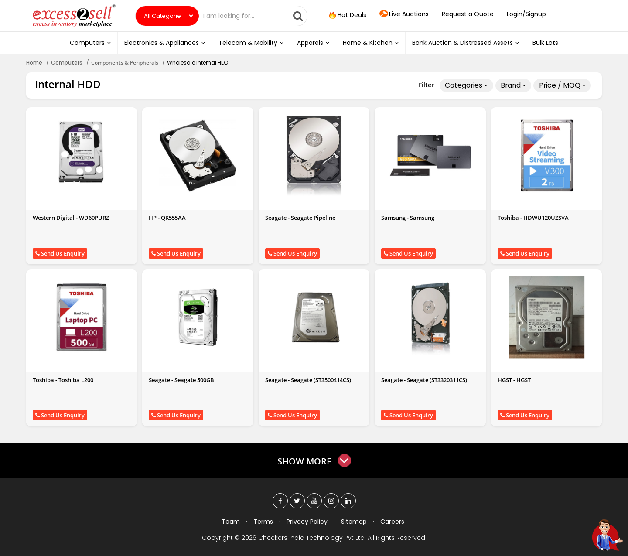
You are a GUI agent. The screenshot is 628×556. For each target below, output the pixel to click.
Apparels (313, 42)
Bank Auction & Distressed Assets (465, 42)
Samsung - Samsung (407, 218)
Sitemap (354, 521)
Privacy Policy (307, 521)
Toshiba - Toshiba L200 (63, 380)
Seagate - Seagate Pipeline (300, 218)
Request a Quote (468, 14)
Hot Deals (346, 15)
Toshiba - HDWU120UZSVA (533, 218)
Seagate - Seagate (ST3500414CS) (308, 380)
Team (231, 521)
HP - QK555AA (167, 218)
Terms (263, 521)
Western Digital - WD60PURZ (71, 218)
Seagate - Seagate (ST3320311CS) (424, 380)
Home (34, 62)
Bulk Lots (545, 42)
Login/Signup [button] (526, 14)
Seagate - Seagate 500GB (181, 380)
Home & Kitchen (371, 42)
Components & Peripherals (124, 62)
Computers (90, 42)
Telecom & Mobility (250, 42)
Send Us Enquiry (60, 253)
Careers (392, 521)
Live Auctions (404, 14)
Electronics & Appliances (164, 42)
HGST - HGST (514, 380)
